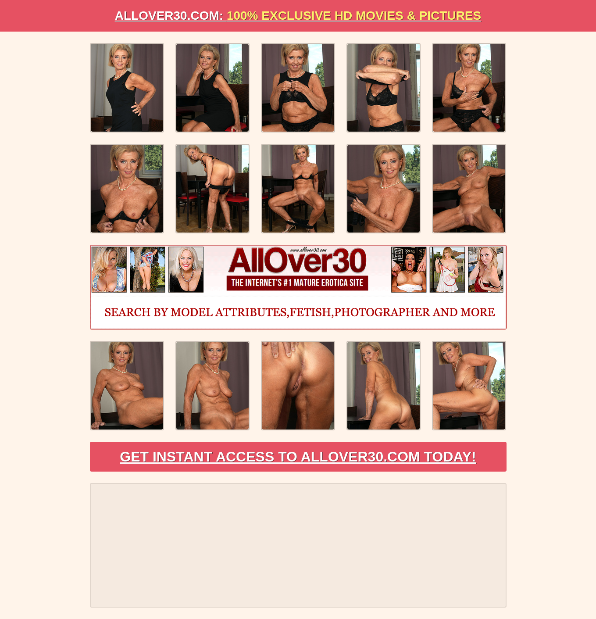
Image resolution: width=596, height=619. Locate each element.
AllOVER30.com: (298, 15)
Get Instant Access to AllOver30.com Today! (298, 457)
